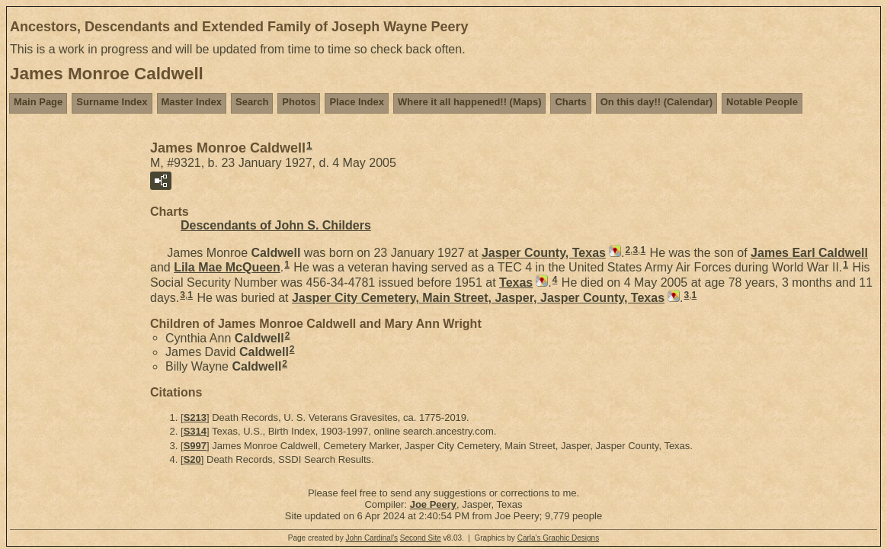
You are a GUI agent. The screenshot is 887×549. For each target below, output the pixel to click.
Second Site (420, 538)
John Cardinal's (371, 538)
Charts (570, 102)
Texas (516, 282)
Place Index (356, 102)
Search (251, 102)
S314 (195, 431)
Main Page (38, 102)
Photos (298, 102)
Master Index (192, 102)
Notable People (762, 102)
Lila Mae (227, 267)
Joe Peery (433, 504)
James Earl (809, 252)
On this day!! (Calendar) (656, 102)
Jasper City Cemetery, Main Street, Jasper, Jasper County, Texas (478, 297)
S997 (195, 445)
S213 (195, 417)
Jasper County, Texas (544, 252)
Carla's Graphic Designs (558, 538)
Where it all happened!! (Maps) (470, 102)
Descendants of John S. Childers (276, 225)
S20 (192, 459)
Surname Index (111, 102)
